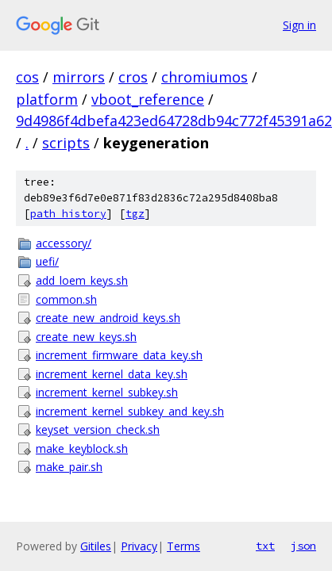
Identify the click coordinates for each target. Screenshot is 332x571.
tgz (135, 213)
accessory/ (63, 243)
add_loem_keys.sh (82, 280)
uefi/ (47, 261)
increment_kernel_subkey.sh (107, 392)
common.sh (66, 299)
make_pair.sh (69, 466)
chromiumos (204, 76)
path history (68, 213)
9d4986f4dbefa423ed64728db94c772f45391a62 (174, 120)
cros (133, 76)
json (303, 545)
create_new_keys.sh (86, 336)
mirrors (78, 76)
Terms (183, 546)
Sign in (299, 25)
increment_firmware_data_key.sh (119, 354)
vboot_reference (147, 99)
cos (27, 76)
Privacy (139, 546)
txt (265, 545)
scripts (66, 142)
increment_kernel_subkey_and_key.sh (130, 411)
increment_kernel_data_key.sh (111, 373)
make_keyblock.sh (82, 448)
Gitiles (95, 546)
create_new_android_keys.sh (108, 317)
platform (47, 99)
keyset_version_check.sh (98, 429)
